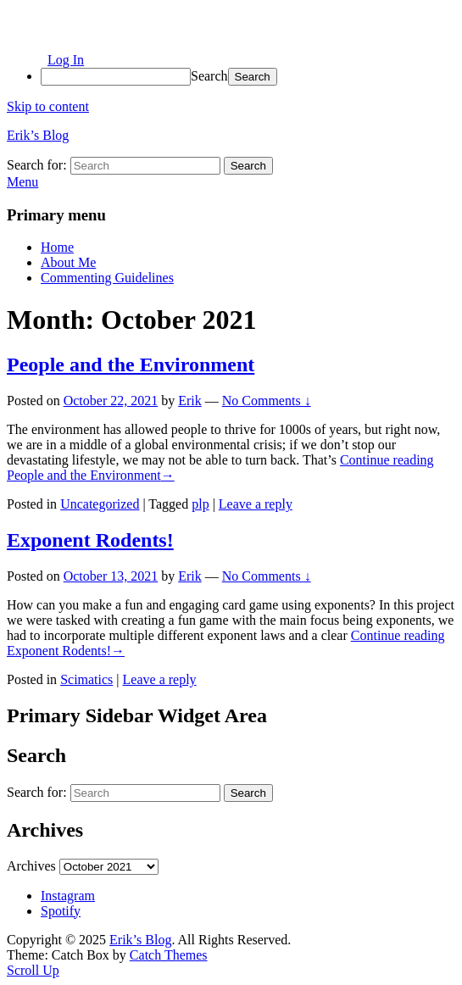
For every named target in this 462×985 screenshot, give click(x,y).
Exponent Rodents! (90, 540)
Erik (190, 400)
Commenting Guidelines (107, 277)
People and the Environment (130, 364)
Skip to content (48, 106)
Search (209, 76)
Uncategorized (99, 504)
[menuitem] (248, 77)
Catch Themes (169, 955)
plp (200, 504)
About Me (68, 262)
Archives (31, 866)
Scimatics (86, 679)
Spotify (61, 911)
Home (57, 247)
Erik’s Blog (38, 135)
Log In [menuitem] (65, 60)
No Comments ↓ (266, 400)
